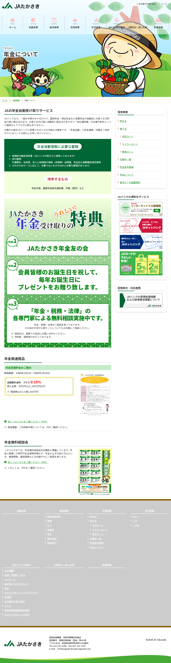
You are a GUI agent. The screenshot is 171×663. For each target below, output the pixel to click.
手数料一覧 (124, 159)
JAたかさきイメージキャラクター (20, 592)
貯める (122, 121)
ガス (48, 525)
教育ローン (126, 151)
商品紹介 (50, 543)
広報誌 (6, 597)
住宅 (48, 534)
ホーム (4, 100)
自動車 (49, 529)
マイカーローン (129, 144)
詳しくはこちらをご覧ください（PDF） (26, 421)
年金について (126, 174)
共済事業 (149, 510)
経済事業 (64, 510)
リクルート (9, 579)
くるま (135, 525)
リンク (164, 3)
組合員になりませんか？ (15, 584)
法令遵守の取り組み (147, 3)
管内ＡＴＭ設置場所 (129, 182)
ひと (133, 516)
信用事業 (16, 100)
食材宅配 (50, 538)
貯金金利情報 (126, 167)
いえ (133, 521)
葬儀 (48, 521)
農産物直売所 (53, 516)
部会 (5, 588)
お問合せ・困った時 (64, 565)
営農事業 (21, 510)
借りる (122, 128)
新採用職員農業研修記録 (15, 610)
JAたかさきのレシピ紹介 (16, 614)
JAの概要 (8, 570)
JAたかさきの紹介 (21, 565)
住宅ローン (126, 136)
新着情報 (106, 565)
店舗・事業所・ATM (13, 575)
